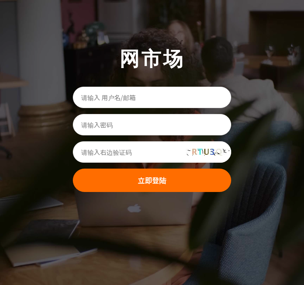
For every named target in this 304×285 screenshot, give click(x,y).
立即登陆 (152, 180)
